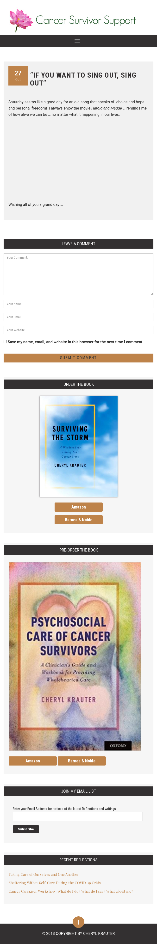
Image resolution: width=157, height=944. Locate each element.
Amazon (78, 506)
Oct (18, 75)
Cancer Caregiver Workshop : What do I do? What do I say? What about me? (71, 891)
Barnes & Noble (78, 519)
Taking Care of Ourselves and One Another (44, 874)
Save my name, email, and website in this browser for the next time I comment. (76, 342)
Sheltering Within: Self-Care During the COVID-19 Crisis (55, 882)
